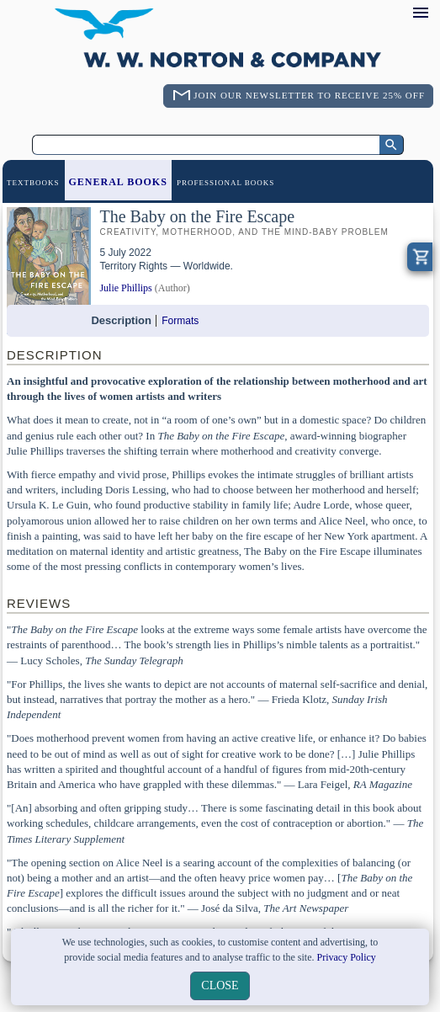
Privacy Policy (346, 957)
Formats (180, 321)
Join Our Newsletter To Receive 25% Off (309, 95)
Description (121, 320)
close (219, 985)
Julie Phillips (125, 288)
